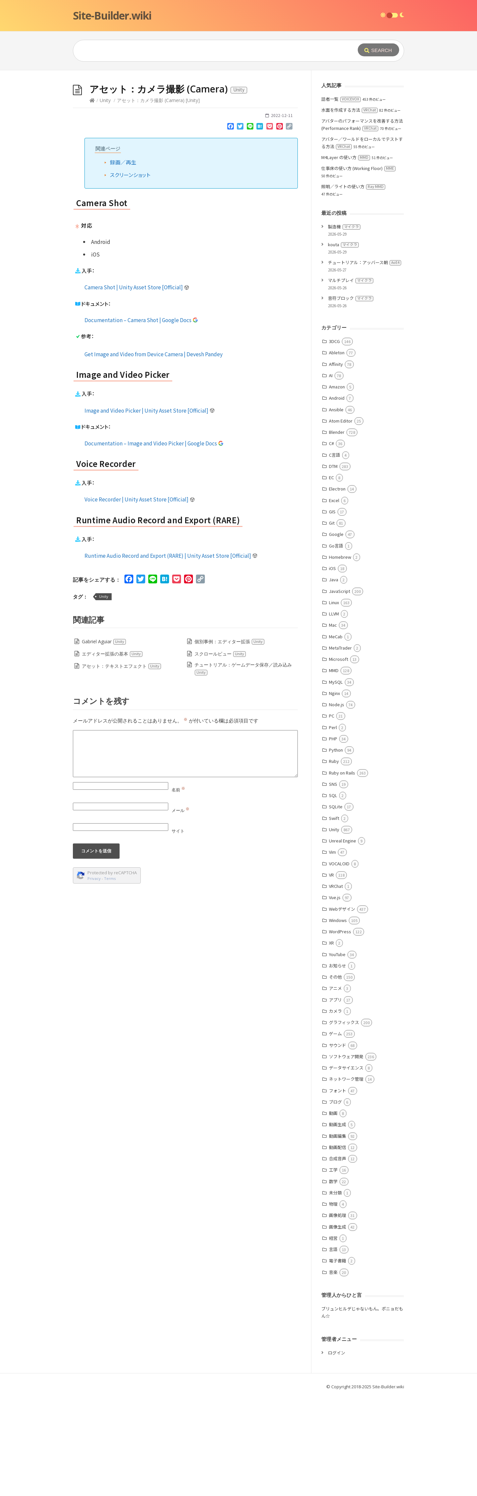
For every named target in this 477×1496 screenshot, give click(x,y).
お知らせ (337, 1065)
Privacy (94, 977)
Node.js (336, 804)
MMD (334, 770)
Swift (334, 917)
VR (331, 974)
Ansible (336, 509)
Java (333, 679)
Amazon (337, 486)
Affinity (336, 463)
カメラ (335, 1110)
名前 (178, 889)
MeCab (336, 736)
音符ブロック (350, 397)
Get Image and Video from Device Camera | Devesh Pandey (153, 453)
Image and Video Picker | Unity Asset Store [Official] (149, 509)
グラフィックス (344, 1122)
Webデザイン (342, 1008)
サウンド (337, 1144)
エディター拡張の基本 (112, 753)
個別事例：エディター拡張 (229, 741)
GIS (332, 611)
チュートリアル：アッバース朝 (364, 362)
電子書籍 (337, 1360)
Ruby (334, 860)
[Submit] (378, 49)
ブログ (335, 1201)
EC (331, 577)
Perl (333, 827)
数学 (333, 1281)
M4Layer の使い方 (345, 257)
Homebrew (340, 656)
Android (336, 497)
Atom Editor (340, 520)
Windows (338, 1019)
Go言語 (336, 645)
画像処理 (337, 1314)
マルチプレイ (350, 379)
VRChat (336, 985)
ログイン (336, 1452)
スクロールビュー (220, 753)
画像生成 (337, 1326)
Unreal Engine (342, 940)
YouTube (337, 1054)
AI (331, 475)
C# (331, 543)
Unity (105, 200)
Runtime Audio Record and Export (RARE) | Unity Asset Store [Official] (171, 655)
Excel (334, 600)
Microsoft (338, 758)
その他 (335, 1076)
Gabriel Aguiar (104, 741)
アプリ (335, 1099)
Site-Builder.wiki (112, 15)
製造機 (344, 326)
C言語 (334, 554)
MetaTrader (340, 747)
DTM (333, 565)
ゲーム (335, 1133)
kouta (343, 344)
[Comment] (185, 853)
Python (336, 849)
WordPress (340, 1031)
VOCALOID (339, 963)
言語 (333, 1349)
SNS (333, 883)
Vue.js (335, 997)
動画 (333, 1212)
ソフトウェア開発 (346, 1156)
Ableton (336, 452)
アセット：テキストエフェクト (121, 765)
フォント (337, 1190)
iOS (332, 667)
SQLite (336, 906)
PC (331, 815)
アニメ (335, 1087)
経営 (333, 1337)
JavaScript (339, 690)
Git (332, 622)
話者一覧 (341, 198)
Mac (333, 724)
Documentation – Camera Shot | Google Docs (141, 419)
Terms (110, 977)
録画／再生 (123, 261)
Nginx (334, 792)
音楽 (333, 1371)
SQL (333, 895)
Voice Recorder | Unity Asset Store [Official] (139, 598)
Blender (336, 531)
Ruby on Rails (342, 872)
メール (180, 910)
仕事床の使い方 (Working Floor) (358, 267)
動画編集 (337, 1235)
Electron (337, 588)
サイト (178, 930)
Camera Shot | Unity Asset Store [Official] (136, 386)
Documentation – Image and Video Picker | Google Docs (154, 542)
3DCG (334, 440)
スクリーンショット (130, 274)
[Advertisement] (238, 120)
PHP (333, 838)
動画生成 (337, 1224)
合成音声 (337, 1258)
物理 (333, 1303)
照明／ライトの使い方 (353, 286)
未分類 (335, 1292)
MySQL (336, 781)
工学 (333, 1269)
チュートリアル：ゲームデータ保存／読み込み (243, 768)
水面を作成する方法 (349, 209)
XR (331, 1042)
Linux (334, 702)
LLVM (334, 713)
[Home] (92, 200)
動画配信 (337, 1246)
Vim (332, 951)
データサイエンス (346, 1167)
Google (336, 633)
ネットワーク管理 (346, 1178)
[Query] (205, 50)
